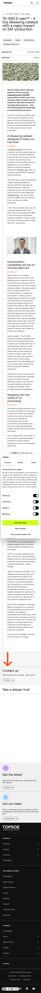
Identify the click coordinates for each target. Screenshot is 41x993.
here (26, 637)
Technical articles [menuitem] (9, 887)
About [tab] (33, 462)
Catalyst (17, 40)
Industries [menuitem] (6, 855)
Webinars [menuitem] (6, 898)
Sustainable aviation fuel (10, 44)
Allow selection (20, 528)
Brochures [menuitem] (6, 915)
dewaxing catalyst (15, 149)
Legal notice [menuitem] (12, 976)
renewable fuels (13, 195)
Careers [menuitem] (6, 947)
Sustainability (7, 40)
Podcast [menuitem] (6, 904)
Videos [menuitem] (5, 893)
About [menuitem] (5, 936)
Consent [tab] (7, 462)
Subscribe (7, 787)
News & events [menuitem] (8, 942)
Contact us (7, 680)
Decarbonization (29, 40)
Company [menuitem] (6, 925)
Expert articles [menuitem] (8, 882)
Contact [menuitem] (6, 963)
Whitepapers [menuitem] (7, 876)
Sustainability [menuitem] (8, 931)
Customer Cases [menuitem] (9, 909)
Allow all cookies (20, 523)
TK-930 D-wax (22, 170)
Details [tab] (20, 462)
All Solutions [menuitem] (7, 860)
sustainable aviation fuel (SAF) (18, 95)
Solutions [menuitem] (6, 838)
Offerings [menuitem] (6, 844)
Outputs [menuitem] (6, 849)
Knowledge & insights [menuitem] (11, 871)
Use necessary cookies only (20, 534)
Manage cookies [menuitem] (16, 979)
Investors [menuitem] (6, 953)
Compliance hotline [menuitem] (25, 976)
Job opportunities (9, 818)
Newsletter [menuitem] (26, 979)
